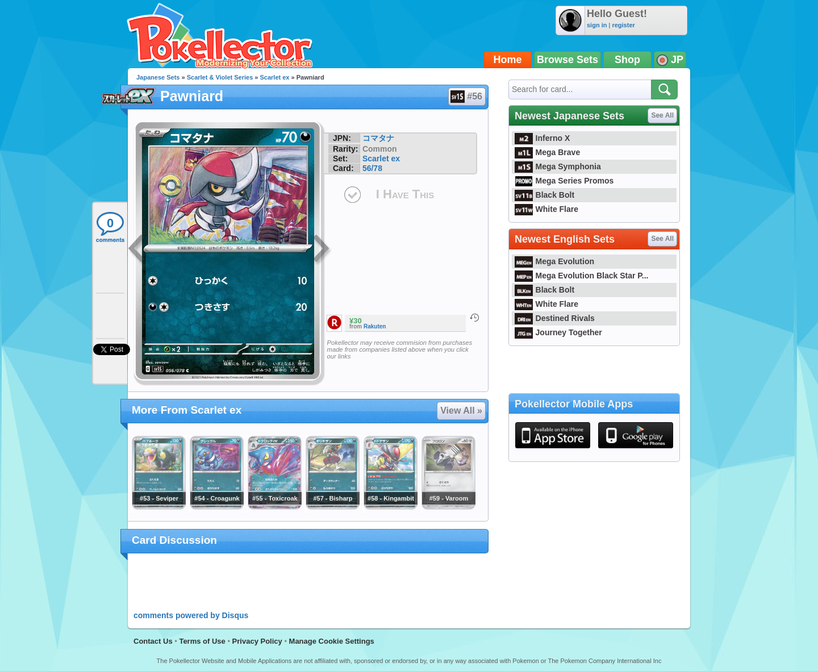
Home (508, 59)
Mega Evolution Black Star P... (582, 275)
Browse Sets (567, 59)
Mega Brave (547, 152)
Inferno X (542, 138)
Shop (627, 59)
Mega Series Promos (564, 180)
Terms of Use (202, 641)
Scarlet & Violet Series (220, 77)
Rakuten (375, 326)
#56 (466, 96)
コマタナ (378, 138)
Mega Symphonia (558, 166)
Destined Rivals (555, 318)
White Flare (546, 209)
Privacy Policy (257, 641)
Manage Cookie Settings (331, 641)
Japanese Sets (158, 77)
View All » (461, 410)
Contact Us (153, 641)
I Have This (405, 194)
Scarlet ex (275, 77)
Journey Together (558, 332)
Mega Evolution (554, 261)
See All (662, 115)
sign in (597, 25)
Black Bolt (544, 194)
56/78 (372, 168)
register (623, 25)
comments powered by (190, 615)
